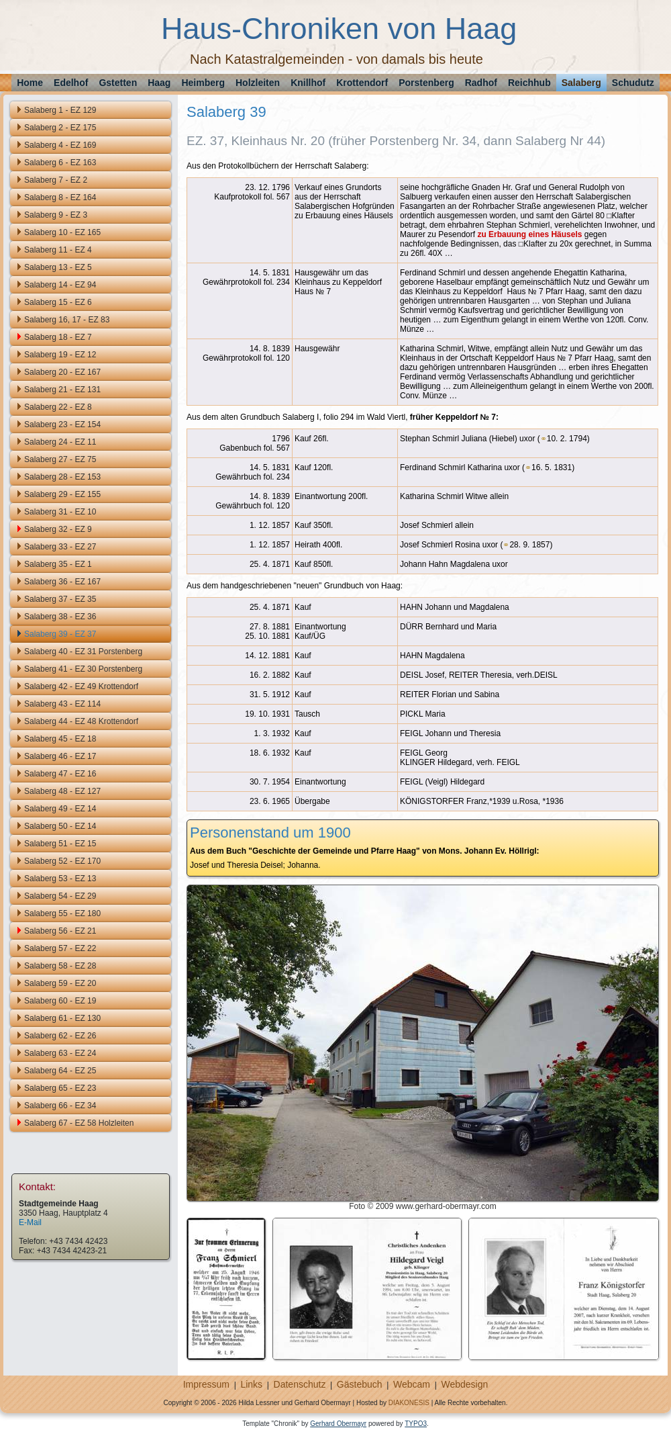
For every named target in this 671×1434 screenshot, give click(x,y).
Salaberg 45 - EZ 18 (60, 739)
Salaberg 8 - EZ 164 (60, 197)
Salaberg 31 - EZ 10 (60, 512)
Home (30, 82)
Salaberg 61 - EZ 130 (62, 1018)
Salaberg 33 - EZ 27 (60, 546)
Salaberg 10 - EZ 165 (62, 232)
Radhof (481, 82)
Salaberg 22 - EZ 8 (58, 407)
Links (251, 1384)
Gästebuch (359, 1384)
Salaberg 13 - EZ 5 (58, 267)
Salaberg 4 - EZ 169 (60, 145)
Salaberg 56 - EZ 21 (60, 931)
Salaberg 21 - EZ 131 (62, 389)
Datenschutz (300, 1384)
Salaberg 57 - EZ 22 (60, 948)
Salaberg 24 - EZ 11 (60, 442)
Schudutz (633, 82)
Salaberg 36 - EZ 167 (62, 581)
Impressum (206, 1384)
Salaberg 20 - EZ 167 (62, 372)
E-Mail (30, 1222)
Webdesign (464, 1384)
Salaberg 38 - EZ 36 (60, 616)
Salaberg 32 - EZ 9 (58, 529)
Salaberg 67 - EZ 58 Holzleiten (79, 1123)
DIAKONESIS (409, 1402)
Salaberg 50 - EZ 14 (60, 826)
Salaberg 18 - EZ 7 (58, 337)
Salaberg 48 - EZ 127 (62, 791)
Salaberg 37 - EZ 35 (60, 599)
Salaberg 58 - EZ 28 (60, 966)
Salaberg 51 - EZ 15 (60, 843)
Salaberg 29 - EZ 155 (62, 494)
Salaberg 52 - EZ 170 (62, 861)
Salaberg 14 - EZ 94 (60, 284)
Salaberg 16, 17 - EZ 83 (66, 319)
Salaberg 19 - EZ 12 (60, 354)
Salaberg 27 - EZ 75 (60, 459)
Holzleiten (258, 82)
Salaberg (581, 82)
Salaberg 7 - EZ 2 (55, 180)
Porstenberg (426, 82)
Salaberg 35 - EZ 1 (58, 564)
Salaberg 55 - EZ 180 (62, 913)
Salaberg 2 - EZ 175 (60, 127)
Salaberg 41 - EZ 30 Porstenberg (83, 669)
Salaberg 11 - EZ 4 (58, 250)
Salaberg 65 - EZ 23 (60, 1088)
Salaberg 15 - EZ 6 (58, 302)
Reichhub (529, 82)
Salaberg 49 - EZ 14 (60, 808)
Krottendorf (362, 82)
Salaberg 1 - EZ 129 (60, 110)
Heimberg (203, 82)
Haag (159, 82)
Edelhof (71, 82)
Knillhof (308, 82)
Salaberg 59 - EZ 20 (60, 983)
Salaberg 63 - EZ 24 (60, 1053)
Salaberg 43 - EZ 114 (62, 704)
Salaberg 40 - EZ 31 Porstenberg (83, 651)
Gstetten (118, 82)
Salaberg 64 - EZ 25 (60, 1070)
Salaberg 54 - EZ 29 (60, 896)
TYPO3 (416, 1423)
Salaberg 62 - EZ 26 (60, 1035)
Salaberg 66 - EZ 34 (60, 1105)
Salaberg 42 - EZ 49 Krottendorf (81, 686)
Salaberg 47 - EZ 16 (60, 773)
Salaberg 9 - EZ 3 (55, 215)
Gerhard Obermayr (338, 1423)
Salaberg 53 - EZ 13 (60, 878)
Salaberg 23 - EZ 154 (62, 424)
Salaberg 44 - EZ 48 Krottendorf (81, 721)
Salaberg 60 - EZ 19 (60, 1000)
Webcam (411, 1384)
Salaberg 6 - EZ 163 (60, 162)
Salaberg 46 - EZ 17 (60, 756)
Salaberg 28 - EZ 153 (62, 477)
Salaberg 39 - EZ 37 (60, 634)
